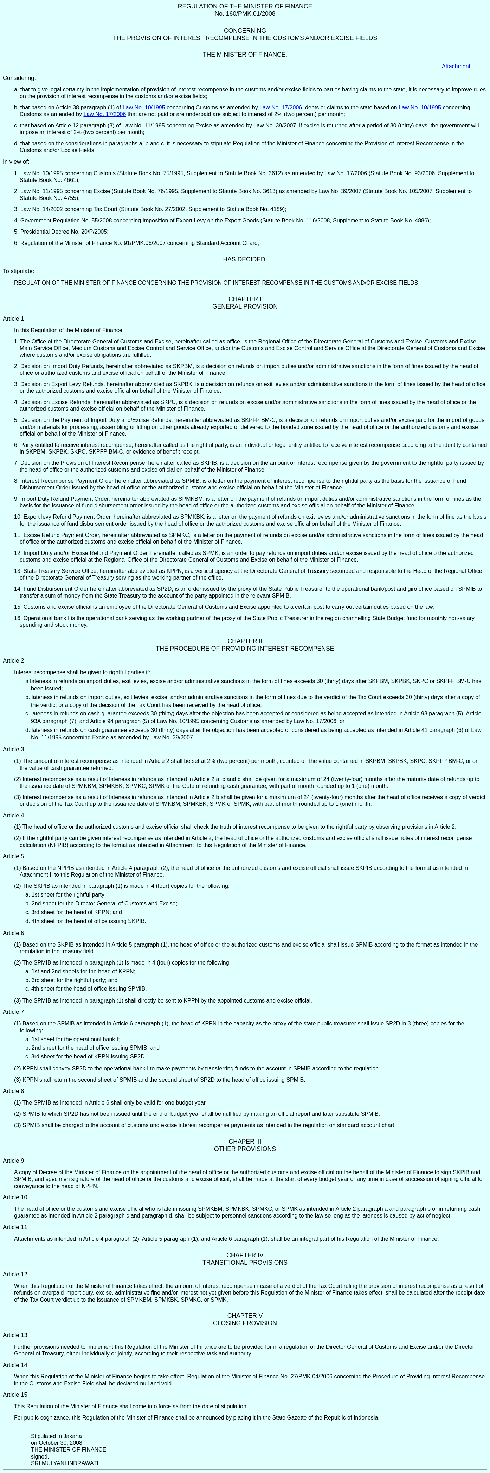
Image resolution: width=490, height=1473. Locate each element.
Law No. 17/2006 (280, 107)
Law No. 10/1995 (144, 107)
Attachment (456, 66)
